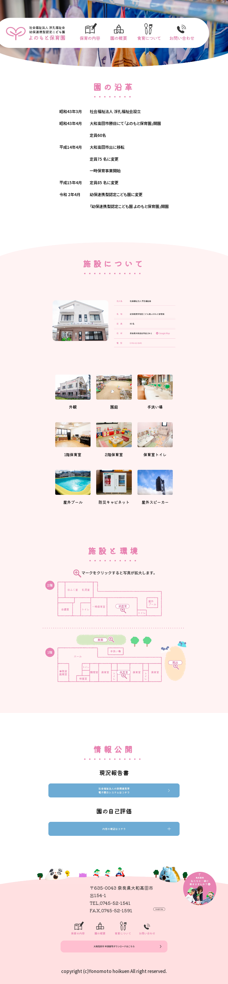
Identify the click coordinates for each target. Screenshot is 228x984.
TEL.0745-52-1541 (110, 903)
